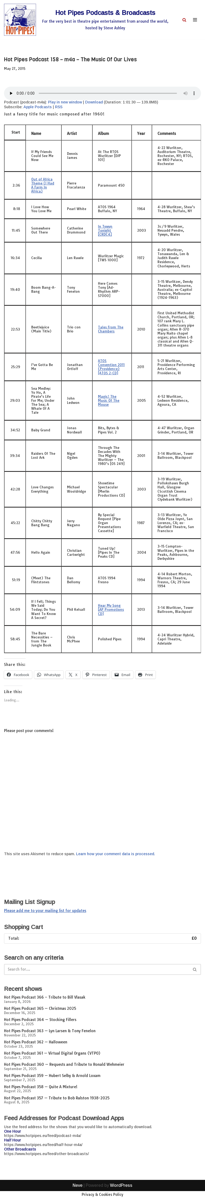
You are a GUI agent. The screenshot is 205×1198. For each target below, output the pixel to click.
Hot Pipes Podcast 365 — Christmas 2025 (40, 1008)
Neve (77, 1192)
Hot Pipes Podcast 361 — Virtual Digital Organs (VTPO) (52, 1053)
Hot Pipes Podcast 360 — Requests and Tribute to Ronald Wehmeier (64, 1064)
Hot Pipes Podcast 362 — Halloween (35, 1042)
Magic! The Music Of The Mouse (108, 400)
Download (94, 102)
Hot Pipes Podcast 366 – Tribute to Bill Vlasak (44, 997)
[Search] (184, 20)
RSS (58, 107)
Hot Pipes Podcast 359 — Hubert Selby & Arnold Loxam (52, 1075)
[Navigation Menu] (195, 19)
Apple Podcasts (37, 107)
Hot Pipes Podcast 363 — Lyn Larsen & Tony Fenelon (50, 1030)
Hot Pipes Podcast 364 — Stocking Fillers (40, 1019)
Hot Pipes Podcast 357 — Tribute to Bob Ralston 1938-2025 (56, 1098)
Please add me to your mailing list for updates (45, 910)
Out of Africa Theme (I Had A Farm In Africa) (42, 185)
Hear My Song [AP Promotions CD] (111, 609)
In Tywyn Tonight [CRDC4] (105, 230)
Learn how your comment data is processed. (115, 854)
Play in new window (65, 102)
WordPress (121, 1192)
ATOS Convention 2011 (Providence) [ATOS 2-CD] (111, 367)
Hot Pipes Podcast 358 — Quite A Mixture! (40, 1086)
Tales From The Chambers (110, 329)
